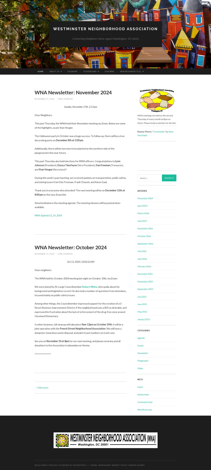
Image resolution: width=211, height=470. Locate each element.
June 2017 (142, 221)
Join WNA (109, 71)
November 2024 (145, 198)
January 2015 (143, 319)
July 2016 (141, 251)
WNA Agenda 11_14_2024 (49, 222)
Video (140, 368)
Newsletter (142, 353)
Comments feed (144, 402)
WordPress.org (144, 409)
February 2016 (144, 266)
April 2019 (142, 205)
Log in (140, 387)
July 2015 (141, 296)
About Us (54, 71)
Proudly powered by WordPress (68, 465)
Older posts (41, 395)
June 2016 (142, 258)
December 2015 (145, 274)
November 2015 (145, 281)
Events (140, 345)
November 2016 (145, 228)
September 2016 (145, 243)
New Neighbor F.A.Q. (130, 71)
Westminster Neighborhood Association (105, 28)
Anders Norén (136, 465)
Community (158, 131)
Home (40, 71)
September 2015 (145, 289)
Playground (90, 71)
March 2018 (143, 213)
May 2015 (142, 311)
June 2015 (142, 304)
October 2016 (144, 236)
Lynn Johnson (67, 106)
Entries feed (143, 394)
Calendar (72, 71)
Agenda (141, 338)
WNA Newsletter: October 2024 (79, 254)
